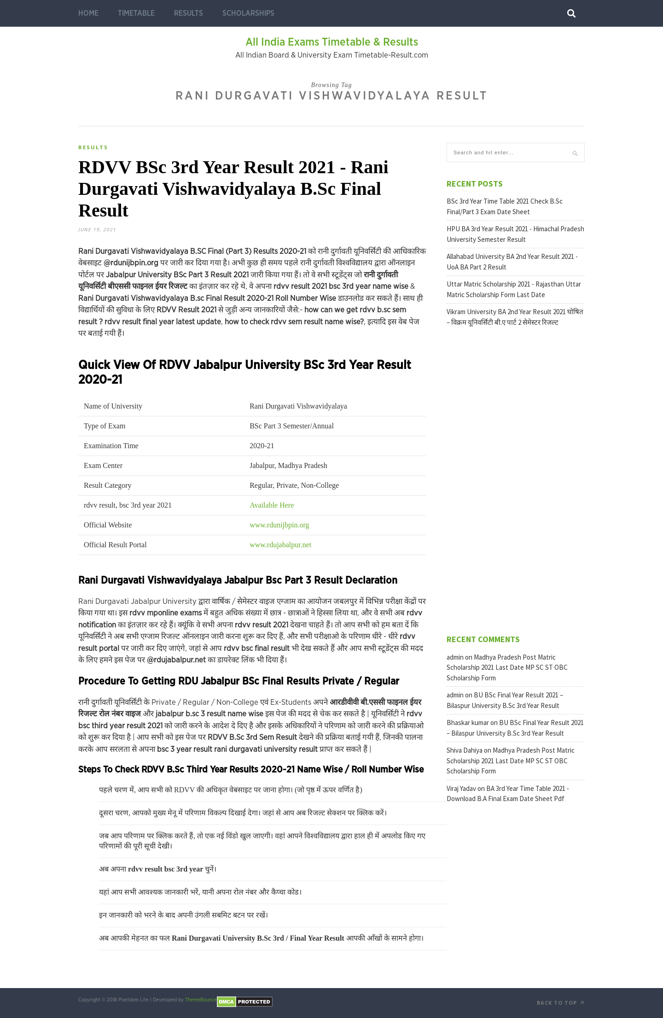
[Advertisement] (516, 479)
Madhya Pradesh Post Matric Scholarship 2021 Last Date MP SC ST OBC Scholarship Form (507, 667)
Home (88, 13)
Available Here (272, 505)
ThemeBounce (201, 999)
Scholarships (248, 13)
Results (188, 13)
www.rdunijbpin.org (279, 525)
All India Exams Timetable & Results (331, 42)
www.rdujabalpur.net (280, 545)
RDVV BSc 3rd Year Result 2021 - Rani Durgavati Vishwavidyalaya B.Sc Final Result (233, 189)
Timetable (136, 13)
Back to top (561, 1002)
